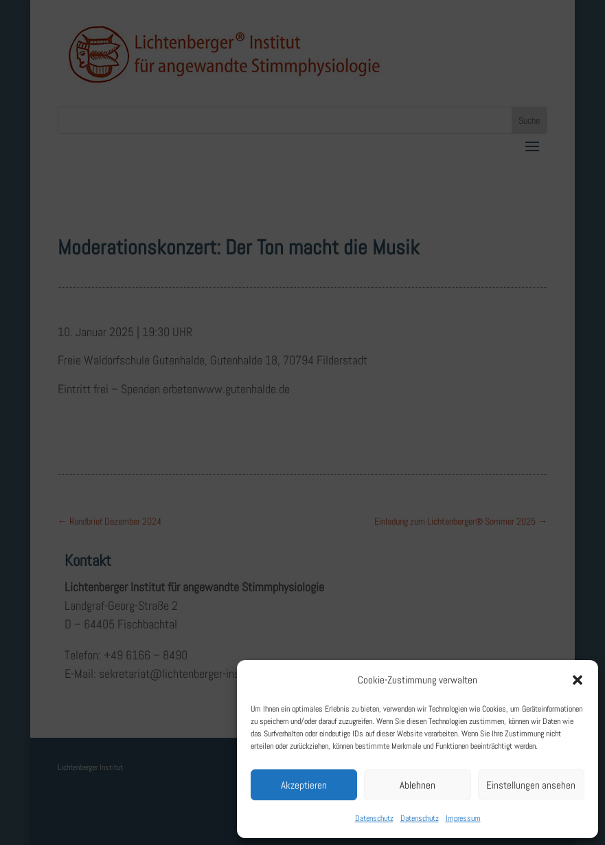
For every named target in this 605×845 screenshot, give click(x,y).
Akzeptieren (304, 784)
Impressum (463, 818)
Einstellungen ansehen (530, 784)
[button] (577, 680)
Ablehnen (417, 784)
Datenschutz (374, 818)
